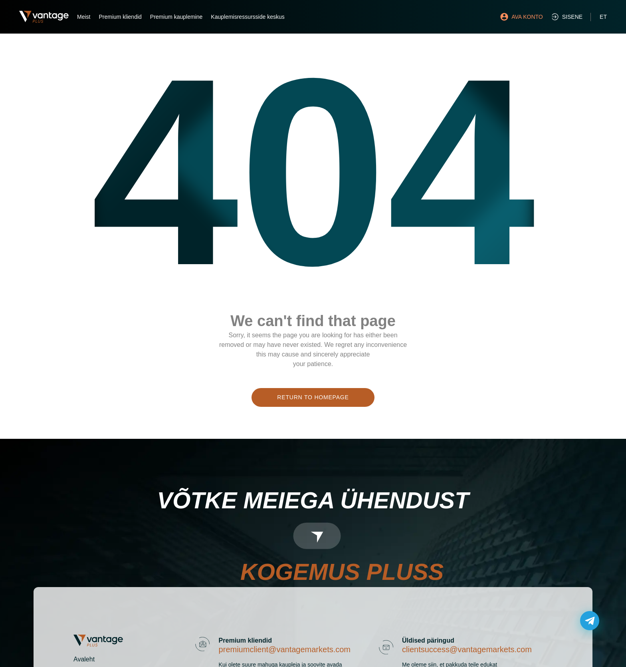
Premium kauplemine (176, 17)
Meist (83, 17)
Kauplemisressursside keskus (247, 17)
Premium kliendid (120, 17)
